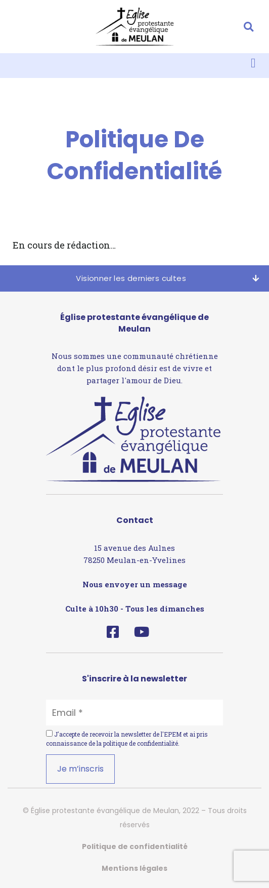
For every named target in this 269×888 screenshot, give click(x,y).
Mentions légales (134, 868)
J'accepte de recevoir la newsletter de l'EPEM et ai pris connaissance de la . (127, 738)
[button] (248, 26)
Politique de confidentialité (135, 846)
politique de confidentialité (140, 743)
